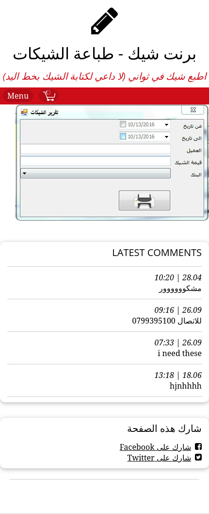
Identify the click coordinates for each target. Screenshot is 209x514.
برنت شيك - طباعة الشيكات (105, 53)
